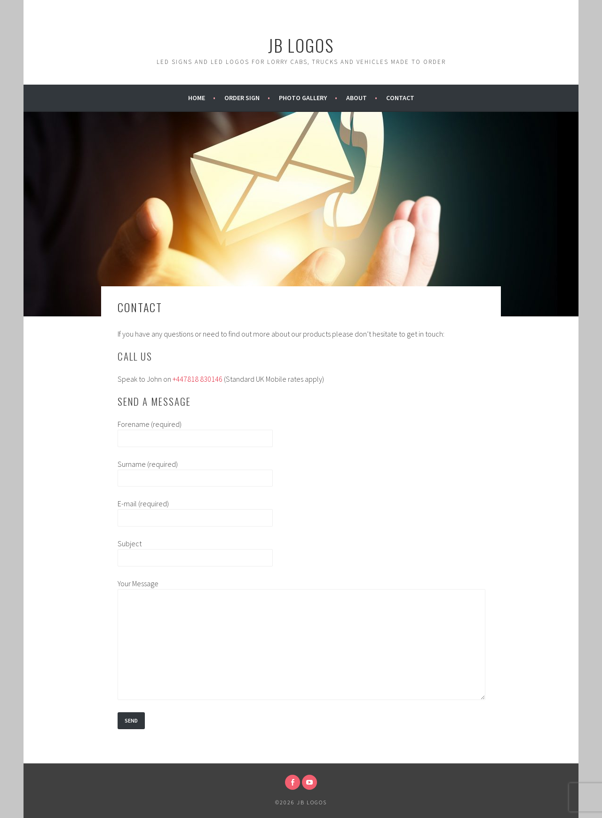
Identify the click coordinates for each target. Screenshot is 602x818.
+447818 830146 (197, 379)
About (356, 98)
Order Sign (242, 98)
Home (196, 98)
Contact (400, 98)
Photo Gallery (303, 98)
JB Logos (301, 44)
